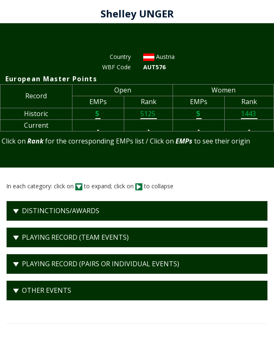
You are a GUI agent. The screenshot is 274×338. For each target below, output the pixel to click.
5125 (148, 113)
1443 (249, 113)
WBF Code (116, 67)
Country (120, 57)
